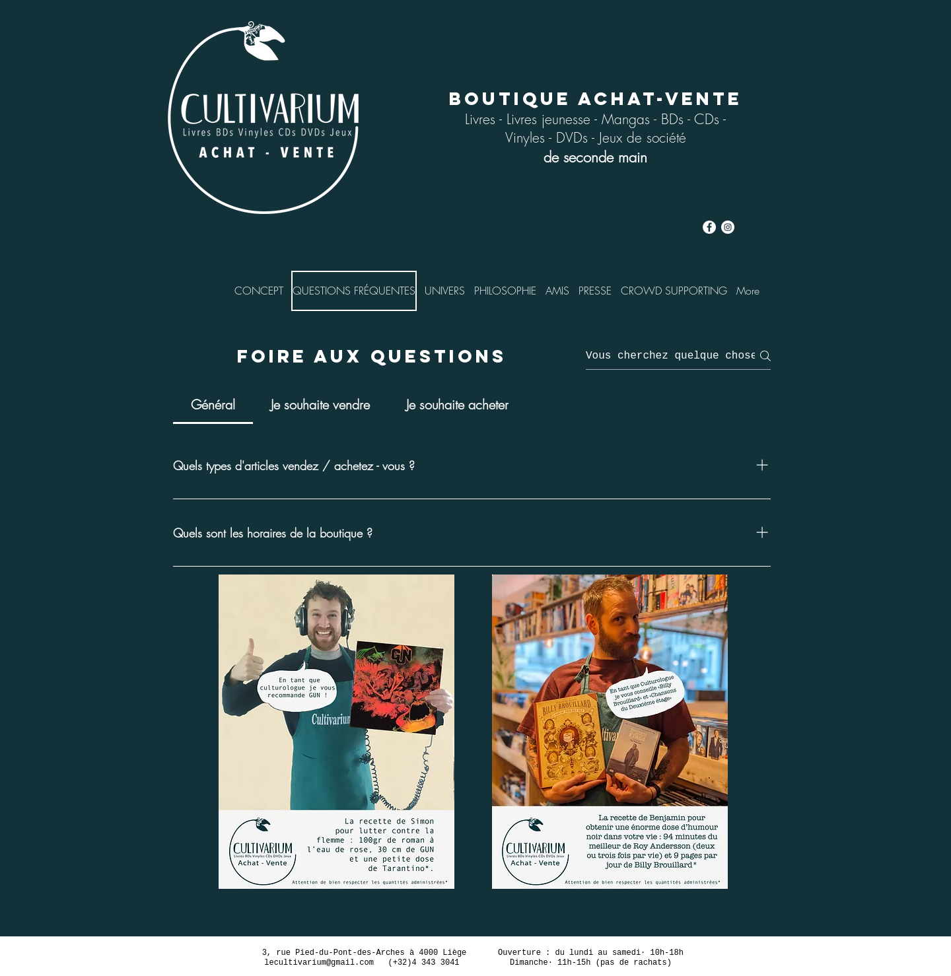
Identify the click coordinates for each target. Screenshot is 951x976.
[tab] (213, 405)
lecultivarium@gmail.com (319, 962)
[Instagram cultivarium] (727, 227)
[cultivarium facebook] (709, 227)
